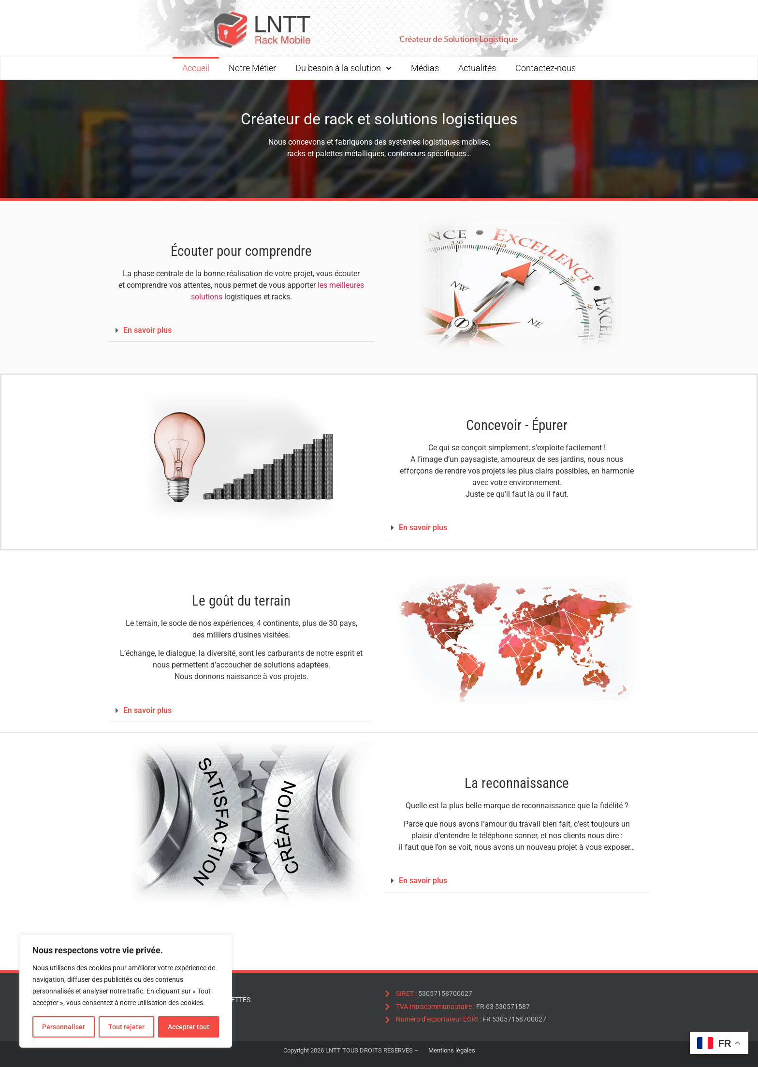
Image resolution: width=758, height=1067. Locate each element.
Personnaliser (63, 1027)
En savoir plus (147, 330)
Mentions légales (451, 1050)
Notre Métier (252, 68)
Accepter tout (188, 1027)
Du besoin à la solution (343, 68)
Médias (425, 68)
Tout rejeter (126, 1027)
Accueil (195, 68)
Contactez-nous (545, 68)
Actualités (477, 68)
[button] (241, 330)
